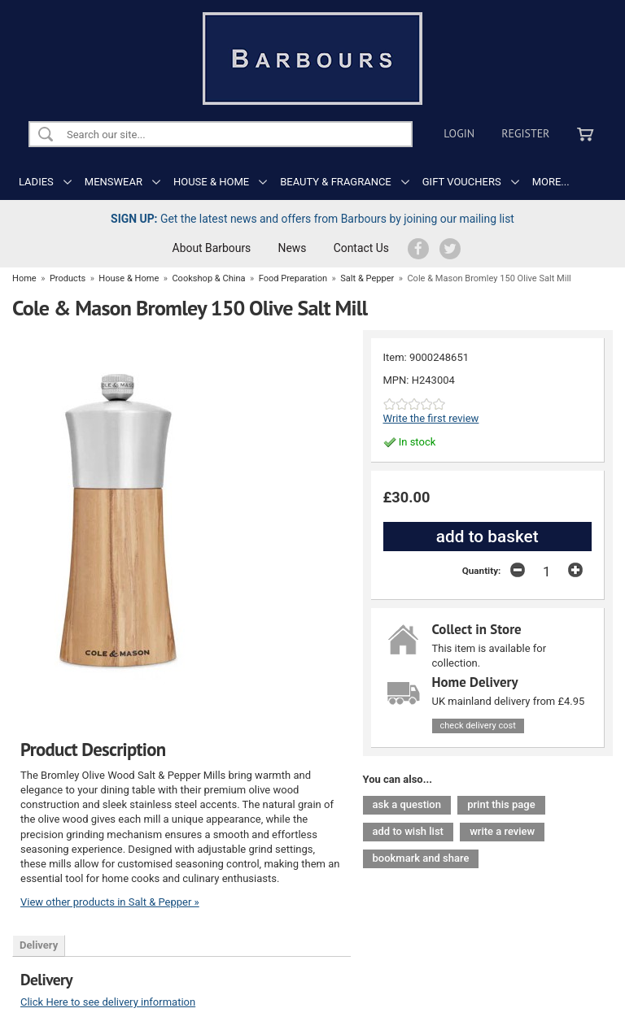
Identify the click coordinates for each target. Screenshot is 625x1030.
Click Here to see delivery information (107, 1002)
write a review (502, 831)
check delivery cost (478, 725)
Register (525, 133)
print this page (501, 804)
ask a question (407, 804)
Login (459, 133)
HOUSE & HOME (211, 182)
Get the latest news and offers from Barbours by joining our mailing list (312, 218)
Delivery (39, 945)
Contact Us (361, 247)
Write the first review (431, 418)
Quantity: (481, 570)
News (292, 247)
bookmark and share (421, 858)
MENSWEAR (113, 182)
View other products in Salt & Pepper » (109, 902)
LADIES (36, 182)
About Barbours (212, 247)
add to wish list (408, 831)
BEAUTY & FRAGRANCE (335, 182)
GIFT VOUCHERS (461, 182)
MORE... (551, 182)
